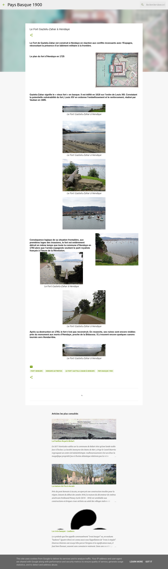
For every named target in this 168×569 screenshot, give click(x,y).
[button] (31, 35)
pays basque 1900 (105, 371)
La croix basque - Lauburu (63, 531)
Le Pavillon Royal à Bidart (63, 441)
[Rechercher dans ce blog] (152, 4)
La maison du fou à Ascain (63, 486)
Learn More (136, 561)
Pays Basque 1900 (25, 4)
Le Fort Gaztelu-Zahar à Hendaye (80, 371)
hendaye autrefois (54, 371)
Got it (148, 561)
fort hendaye (37, 371)
